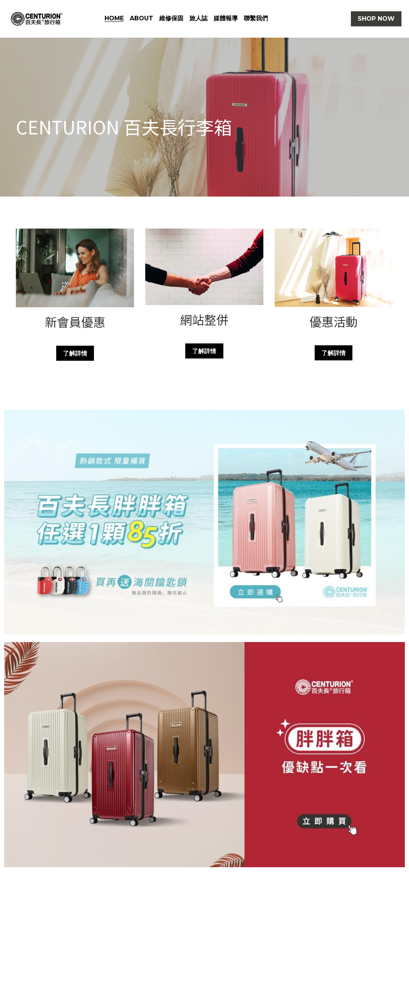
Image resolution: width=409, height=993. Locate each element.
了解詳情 (75, 353)
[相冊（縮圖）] (204, 522)
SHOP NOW (376, 18)
